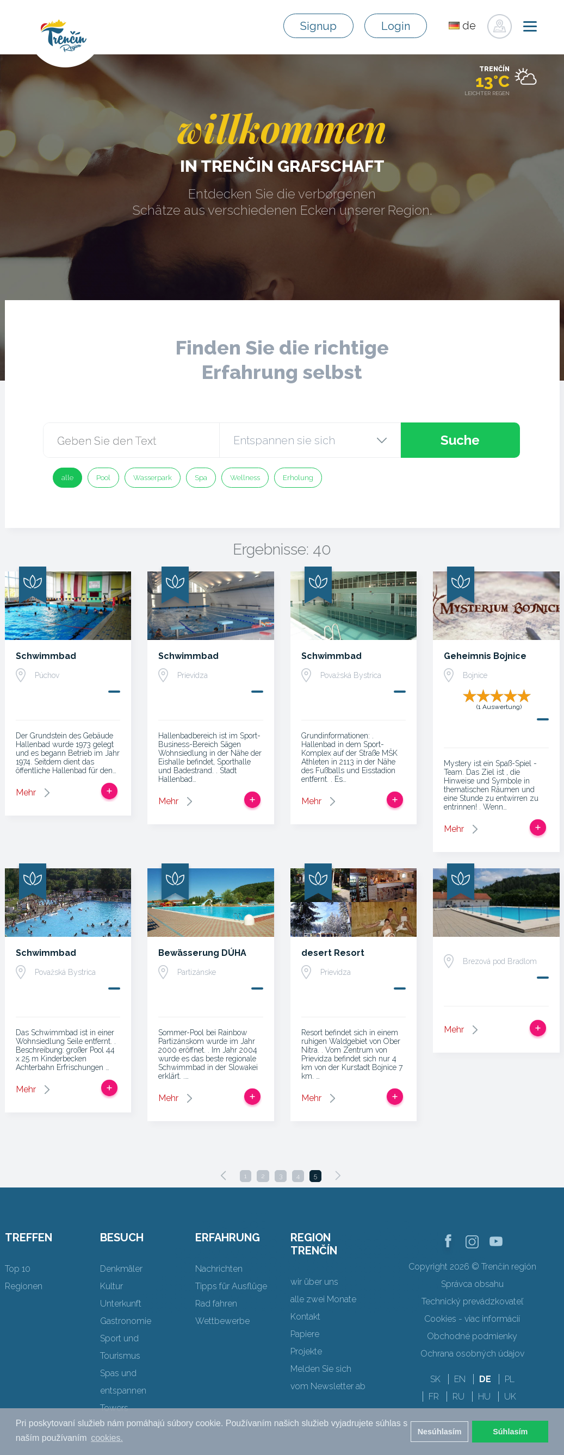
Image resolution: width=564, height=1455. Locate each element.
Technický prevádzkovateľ (472, 1301)
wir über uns (314, 1282)
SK (435, 1379)
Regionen (23, 1286)
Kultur (111, 1286)
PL (510, 1379)
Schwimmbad (46, 656)
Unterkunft (120, 1303)
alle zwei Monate (323, 1299)
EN (460, 1379)
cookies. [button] (107, 1437)
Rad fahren (216, 1303)
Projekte (306, 1351)
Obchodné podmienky (472, 1336)
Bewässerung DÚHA (202, 953)
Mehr (26, 792)
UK (510, 1396)
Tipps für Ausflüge (231, 1286)
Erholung (298, 478)
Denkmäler (121, 1269)
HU (484, 1396)
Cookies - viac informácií (472, 1319)
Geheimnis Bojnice (485, 656)
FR (434, 1396)
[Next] (337, 1175)
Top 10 (17, 1269)
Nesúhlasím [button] (440, 1431)
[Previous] (223, 1175)
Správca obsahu (472, 1284)
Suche (460, 440)
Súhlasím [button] (510, 1431)
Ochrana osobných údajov (472, 1353)
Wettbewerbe (222, 1321)
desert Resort (332, 953)
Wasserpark (152, 478)
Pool (103, 478)
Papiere (304, 1334)
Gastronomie (125, 1321)
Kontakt (305, 1316)
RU (458, 1396)
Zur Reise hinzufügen (109, 791)
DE (485, 1379)
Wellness (245, 478)
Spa (201, 478)
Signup (318, 26)
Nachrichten (219, 1269)
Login (395, 26)
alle (67, 478)
